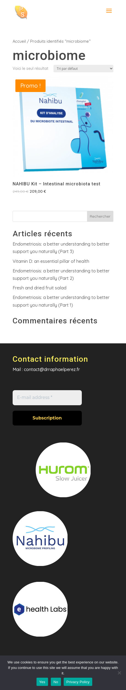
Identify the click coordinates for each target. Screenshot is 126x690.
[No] (119, 672)
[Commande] (83, 68)
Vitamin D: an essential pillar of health (51, 261)
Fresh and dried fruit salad (39, 288)
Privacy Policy (77, 682)
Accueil (19, 41)
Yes (42, 682)
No (56, 682)
